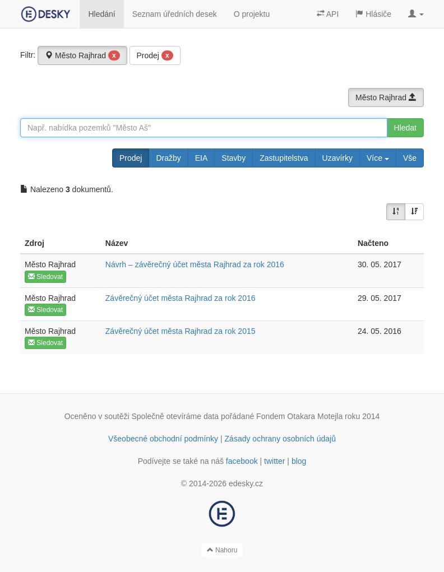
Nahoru (222, 550)
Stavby (233, 158)
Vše (410, 158)
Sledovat (45, 277)
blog (299, 461)
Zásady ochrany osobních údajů (280, 438)
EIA (201, 158)
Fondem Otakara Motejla (299, 416)
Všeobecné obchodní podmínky (163, 438)
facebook (242, 461)
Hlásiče (373, 14)
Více (378, 158)
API (328, 14)
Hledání (101, 14)
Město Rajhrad (82, 55)
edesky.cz (246, 483)
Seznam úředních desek (174, 14)
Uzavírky (337, 158)
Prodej (155, 55)
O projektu (252, 14)
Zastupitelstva (284, 158)
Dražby (168, 158)
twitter (274, 461)
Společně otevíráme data (175, 416)
